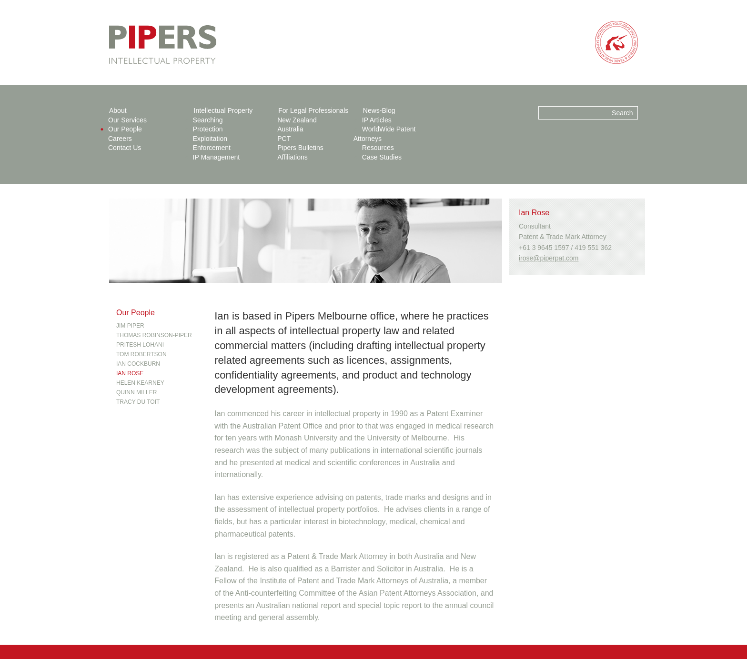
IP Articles (377, 120)
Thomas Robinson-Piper (154, 335)
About (118, 110)
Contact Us (124, 147)
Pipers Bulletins (300, 147)
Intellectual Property (223, 110)
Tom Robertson (141, 354)
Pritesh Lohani (140, 344)
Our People (125, 129)
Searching (208, 120)
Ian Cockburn (138, 363)
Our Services (127, 120)
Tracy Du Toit (138, 402)
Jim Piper (130, 325)
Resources (378, 147)
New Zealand (297, 120)
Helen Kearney (140, 382)
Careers (120, 138)
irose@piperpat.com (549, 258)
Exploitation (210, 138)
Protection (208, 129)
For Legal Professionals (313, 110)
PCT (284, 138)
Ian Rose (129, 373)
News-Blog (379, 110)
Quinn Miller (136, 392)
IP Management (216, 157)
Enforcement (212, 147)
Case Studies (382, 157)
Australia (290, 129)
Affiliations (292, 157)
